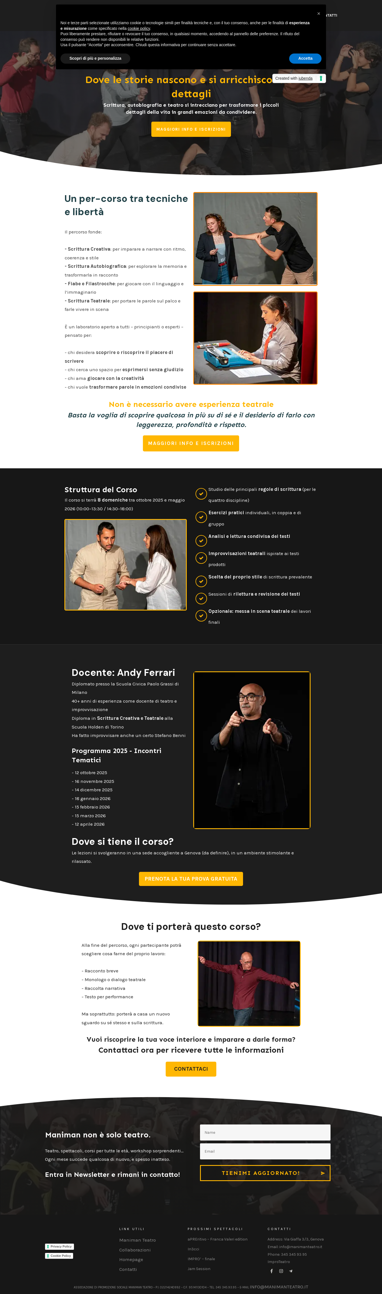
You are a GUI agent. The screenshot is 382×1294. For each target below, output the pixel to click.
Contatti (128, 1269)
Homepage (131, 1259)
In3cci (193, 1249)
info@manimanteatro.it (279, 1286)
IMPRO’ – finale (201, 1259)
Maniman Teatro (137, 1240)
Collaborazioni (135, 1250)
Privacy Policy (61, 1246)
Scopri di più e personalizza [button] (95, 58)
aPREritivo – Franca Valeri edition (218, 1239)
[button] (318, 13)
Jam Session (199, 1268)
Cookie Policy (61, 1255)
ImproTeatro (279, 1261)
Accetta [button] (305, 58)
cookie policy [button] (139, 28)
